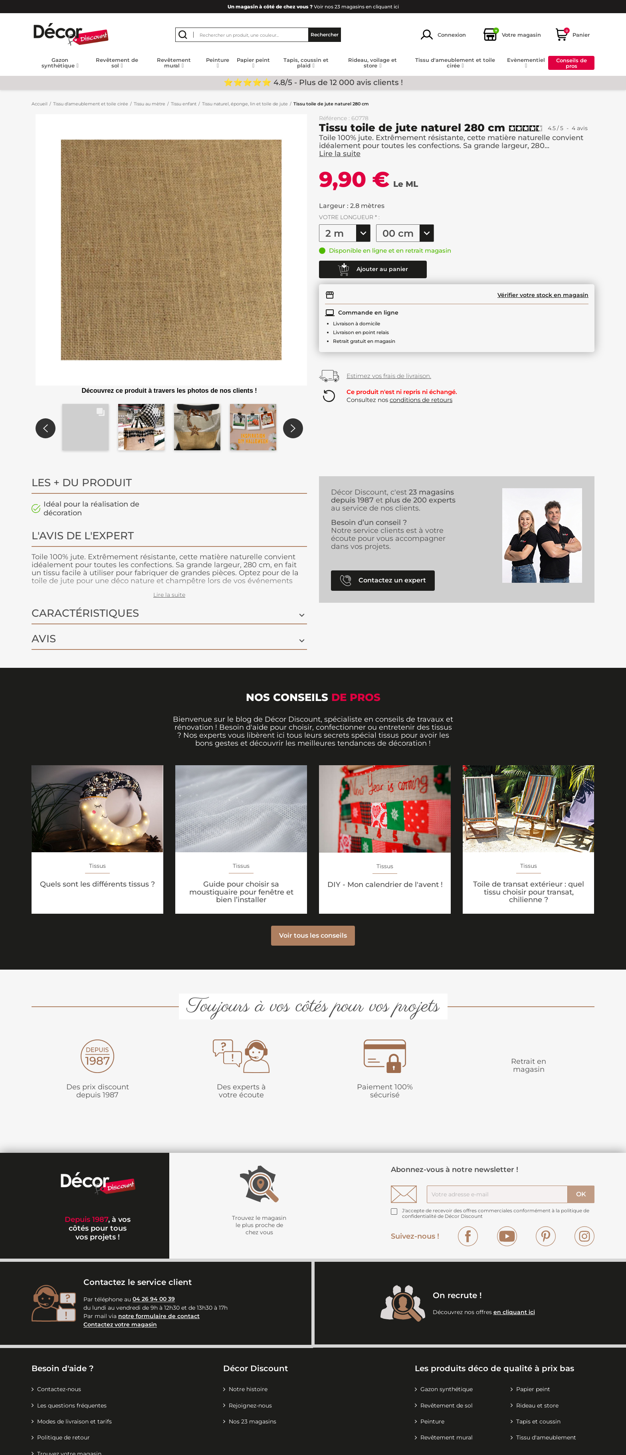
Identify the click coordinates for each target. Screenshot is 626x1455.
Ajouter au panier (373, 269)
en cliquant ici (514, 1312)
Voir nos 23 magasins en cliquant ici (313, 7)
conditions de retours (421, 400)
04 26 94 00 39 (154, 1299)
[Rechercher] (258, 35)
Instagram (584, 1236)
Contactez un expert (383, 580)
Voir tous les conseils (313, 935)
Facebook (468, 1236)
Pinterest (546, 1236)
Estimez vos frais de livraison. (389, 376)
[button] (85, 427)
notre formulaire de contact (159, 1316)
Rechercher (325, 35)
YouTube (507, 1236)
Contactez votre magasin (120, 1324)
